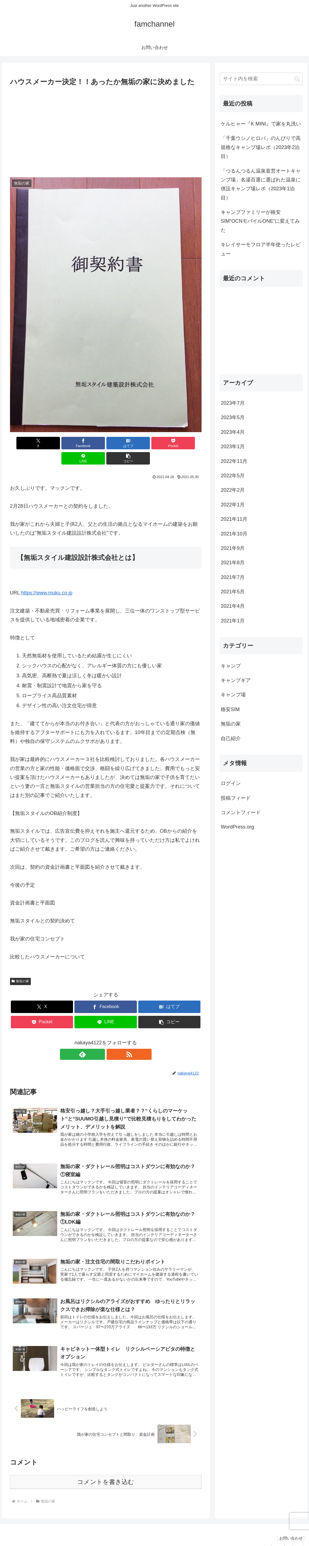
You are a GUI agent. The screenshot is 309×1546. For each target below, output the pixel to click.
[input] (261, 79)
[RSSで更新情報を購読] (112, 1039)
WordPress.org (237, 827)
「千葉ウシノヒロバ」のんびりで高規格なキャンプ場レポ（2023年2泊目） (261, 147)
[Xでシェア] (25, 443)
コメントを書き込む (105, 1472)
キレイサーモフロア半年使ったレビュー (261, 249)
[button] (186, 443)
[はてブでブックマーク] (89, 443)
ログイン (231, 783)
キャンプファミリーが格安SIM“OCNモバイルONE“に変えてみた (260, 221)
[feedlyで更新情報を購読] (99, 1039)
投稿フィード (236, 798)
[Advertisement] (106, 129)
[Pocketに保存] (121, 443)
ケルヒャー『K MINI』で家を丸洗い (261, 124)
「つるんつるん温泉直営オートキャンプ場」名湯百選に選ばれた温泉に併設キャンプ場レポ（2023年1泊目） (261, 184)
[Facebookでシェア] (57, 443)
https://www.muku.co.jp (46, 577)
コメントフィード (241, 812)
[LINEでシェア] (154, 443)
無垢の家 (20, 966)
